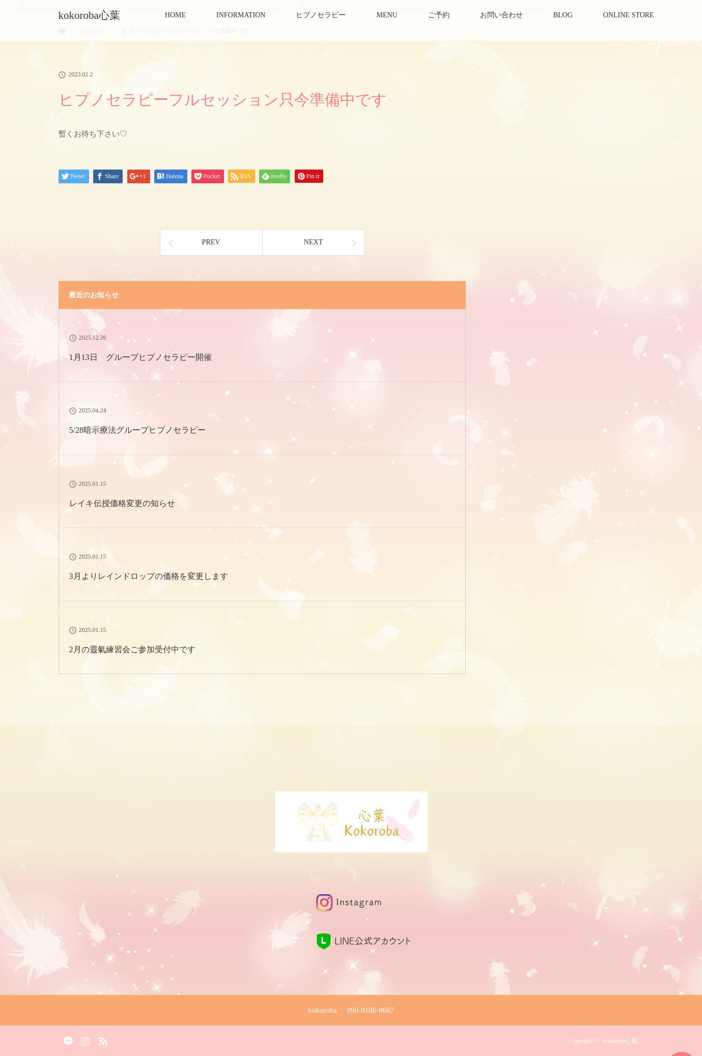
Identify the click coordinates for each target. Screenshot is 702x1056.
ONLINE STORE (628, 15)
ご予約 (439, 15)
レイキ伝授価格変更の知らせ (122, 503)
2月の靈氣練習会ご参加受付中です (132, 649)
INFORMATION (240, 15)
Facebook (66, 1039)
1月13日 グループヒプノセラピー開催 (140, 357)
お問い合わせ (501, 15)
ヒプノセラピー (321, 15)
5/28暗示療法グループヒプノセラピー (137, 430)
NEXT (313, 242)
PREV (211, 242)
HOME (175, 15)
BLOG (563, 15)
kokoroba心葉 (95, 15)
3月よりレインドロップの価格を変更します (148, 576)
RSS (101, 1039)
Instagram (84, 1039)
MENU (386, 15)
